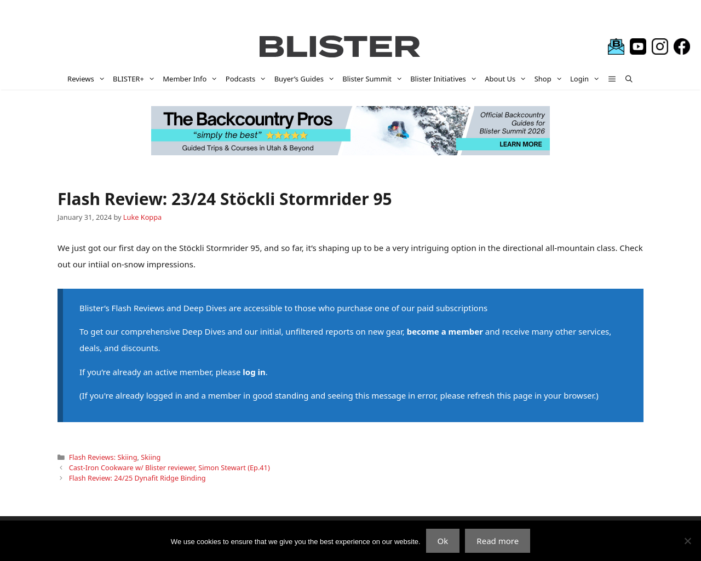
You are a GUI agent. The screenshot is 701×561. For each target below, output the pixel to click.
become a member (445, 331)
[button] (612, 79)
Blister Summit (374, 79)
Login (587, 79)
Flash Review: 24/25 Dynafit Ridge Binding (137, 478)
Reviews (88, 79)
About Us (507, 79)
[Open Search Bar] (628, 79)
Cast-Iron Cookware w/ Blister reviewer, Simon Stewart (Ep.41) (169, 467)
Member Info (192, 79)
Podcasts (248, 79)
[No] (687, 540)
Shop (550, 79)
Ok (443, 540)
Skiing (150, 457)
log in (254, 371)
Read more (497, 540)
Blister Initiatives (445, 79)
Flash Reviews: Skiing (103, 457)
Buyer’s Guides (306, 79)
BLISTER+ (136, 79)
